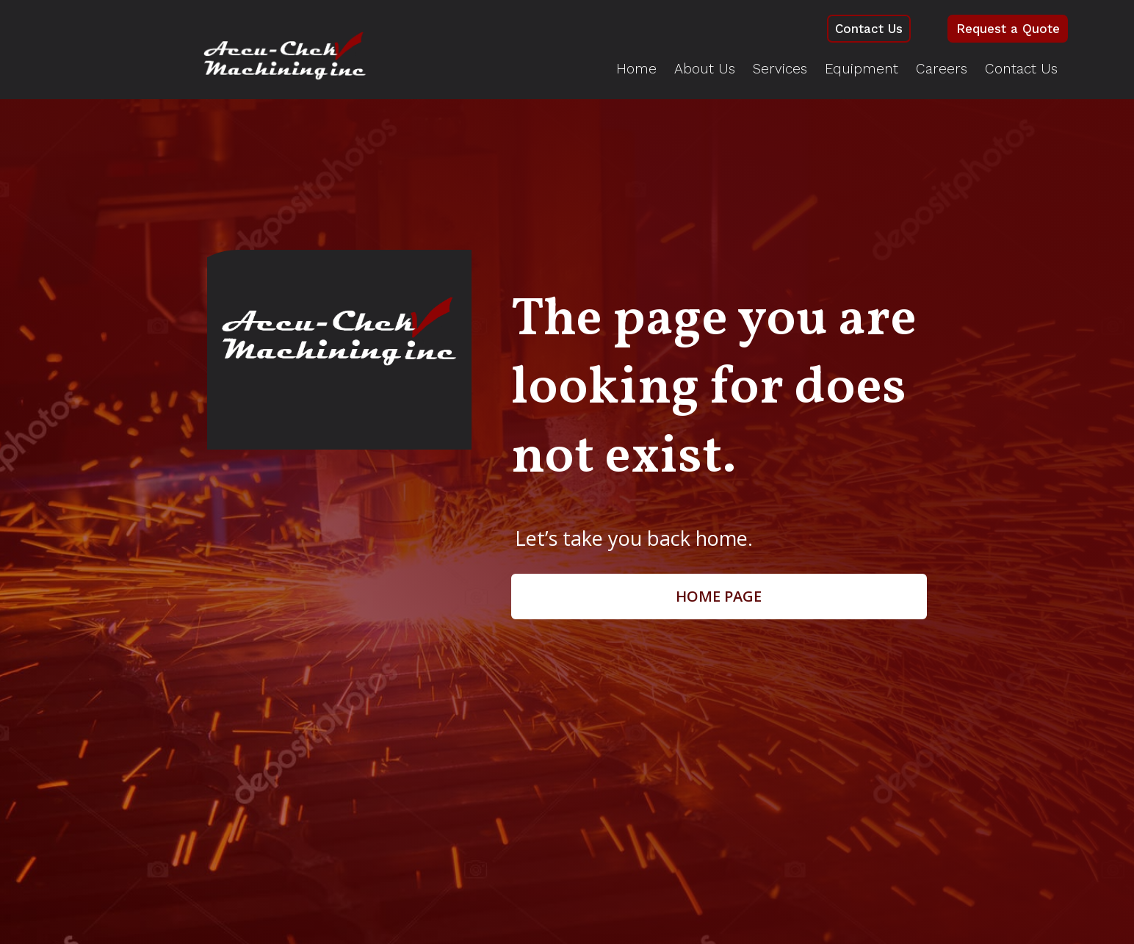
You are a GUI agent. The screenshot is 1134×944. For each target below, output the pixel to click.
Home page (719, 598)
